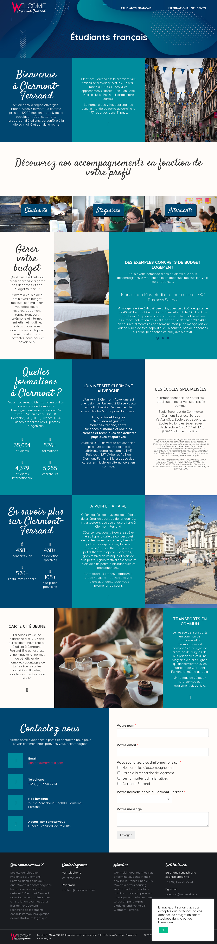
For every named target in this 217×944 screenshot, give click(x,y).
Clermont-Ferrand (136, 784)
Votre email (127, 745)
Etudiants (36, 210)
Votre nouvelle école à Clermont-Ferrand (151, 792)
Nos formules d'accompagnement (148, 768)
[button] (157, 338)
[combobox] (144, 799)
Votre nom (126, 725)
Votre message (129, 809)
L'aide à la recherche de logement (148, 773)
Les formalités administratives (145, 778)
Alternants (181, 210)
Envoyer (126, 835)
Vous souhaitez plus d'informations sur (149, 762)
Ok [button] (163, 930)
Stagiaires (108, 210)
